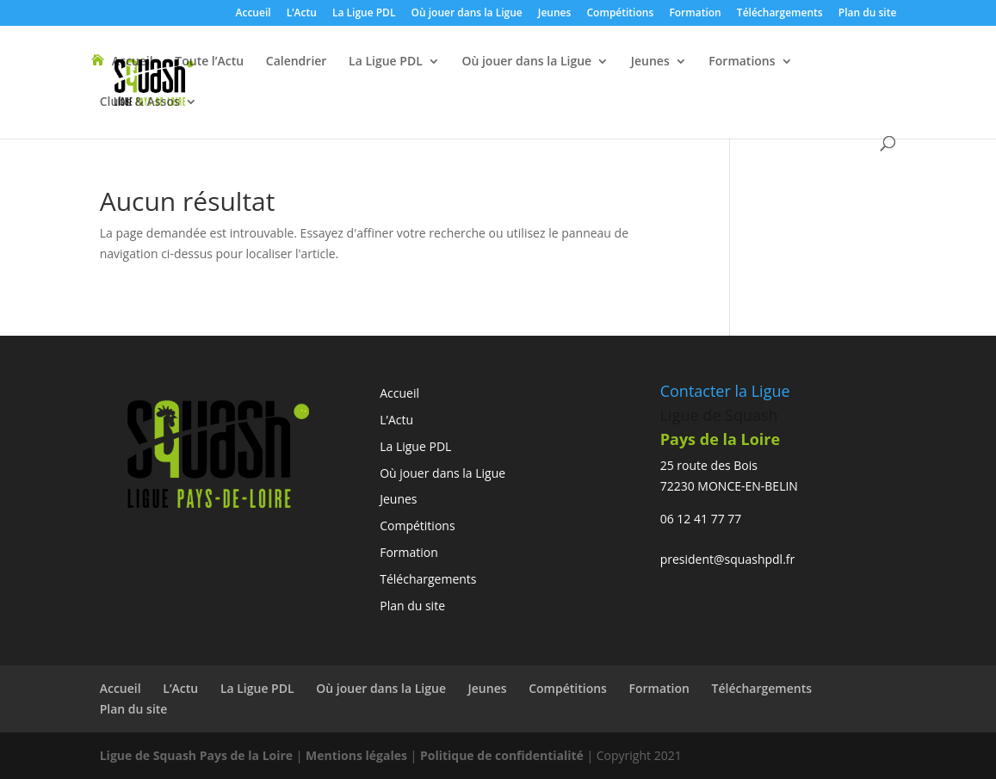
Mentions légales (356, 755)
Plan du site (867, 14)
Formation (695, 14)
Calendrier (296, 62)
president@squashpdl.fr (727, 559)
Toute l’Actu (209, 62)
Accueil (253, 14)
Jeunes (555, 14)
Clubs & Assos (140, 102)
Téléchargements (780, 14)
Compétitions (620, 14)
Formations (741, 62)
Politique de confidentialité (503, 755)
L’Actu (302, 14)
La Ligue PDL (363, 14)
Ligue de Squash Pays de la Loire (198, 755)
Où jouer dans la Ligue (467, 14)
